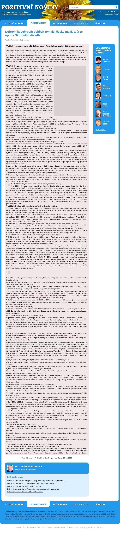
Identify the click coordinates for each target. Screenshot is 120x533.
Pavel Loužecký (30, 527)
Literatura (60, 23)
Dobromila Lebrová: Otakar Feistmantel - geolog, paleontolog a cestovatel (33, 489)
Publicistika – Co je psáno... (20, 40)
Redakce (70, 527)
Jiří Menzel (107, 96)
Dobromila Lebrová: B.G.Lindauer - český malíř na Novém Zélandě (30, 483)
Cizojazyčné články (88, 527)
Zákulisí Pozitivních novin (56, 527)
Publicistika (38, 23)
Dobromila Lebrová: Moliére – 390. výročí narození (25, 492)
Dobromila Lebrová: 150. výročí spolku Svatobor (24, 486)
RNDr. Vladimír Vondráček (107, 114)
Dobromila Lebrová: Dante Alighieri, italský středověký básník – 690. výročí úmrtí (35, 481)
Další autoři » (101, 130)
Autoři (77, 527)
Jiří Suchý (106, 69)
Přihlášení (100, 527)
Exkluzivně (81, 23)
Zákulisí (100, 23)
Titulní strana (14, 23)
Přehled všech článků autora (25, 469)
